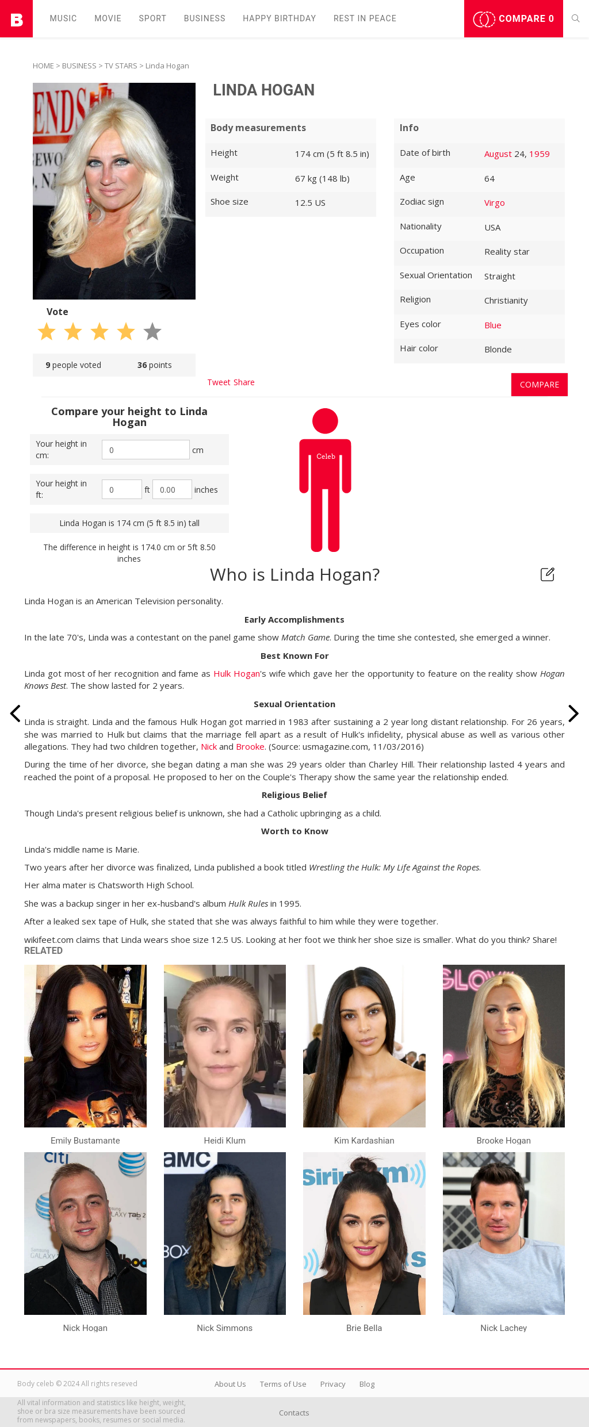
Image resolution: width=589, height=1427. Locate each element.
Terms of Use (283, 1384)
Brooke (250, 746)
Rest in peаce (365, 18)
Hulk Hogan (236, 673)
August (498, 153)
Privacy (333, 1384)
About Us (230, 1384)
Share (244, 382)
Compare (513, 19)
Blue (493, 325)
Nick (209, 746)
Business (205, 18)
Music (64, 18)
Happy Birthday (279, 18)
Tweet (219, 382)
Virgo (494, 202)
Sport (153, 18)
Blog (366, 1384)
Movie (107, 18)
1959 (539, 153)
